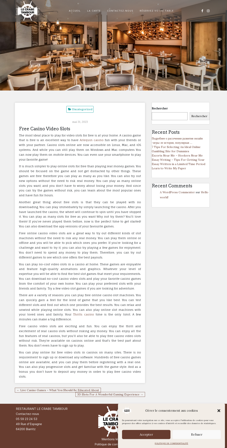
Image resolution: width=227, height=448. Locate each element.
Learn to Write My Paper (169, 168)
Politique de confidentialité (113, 444)
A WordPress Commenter (177, 192)
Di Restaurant (189, 409)
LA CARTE (94, 10)
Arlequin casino (92, 140)
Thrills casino (83, 314)
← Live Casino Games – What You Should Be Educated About (58, 390)
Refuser (196, 443)
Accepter (146, 443)
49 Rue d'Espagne (29, 424)
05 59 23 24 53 (26, 419)
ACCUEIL (75, 10)
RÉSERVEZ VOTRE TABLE (157, 10)
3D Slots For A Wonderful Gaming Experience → (110, 394)
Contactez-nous (27, 414)
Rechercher (160, 108)
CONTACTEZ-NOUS (120, 10)
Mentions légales (113, 439)
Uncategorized (82, 109)
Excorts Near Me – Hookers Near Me (177, 155)
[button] (219, 419)
